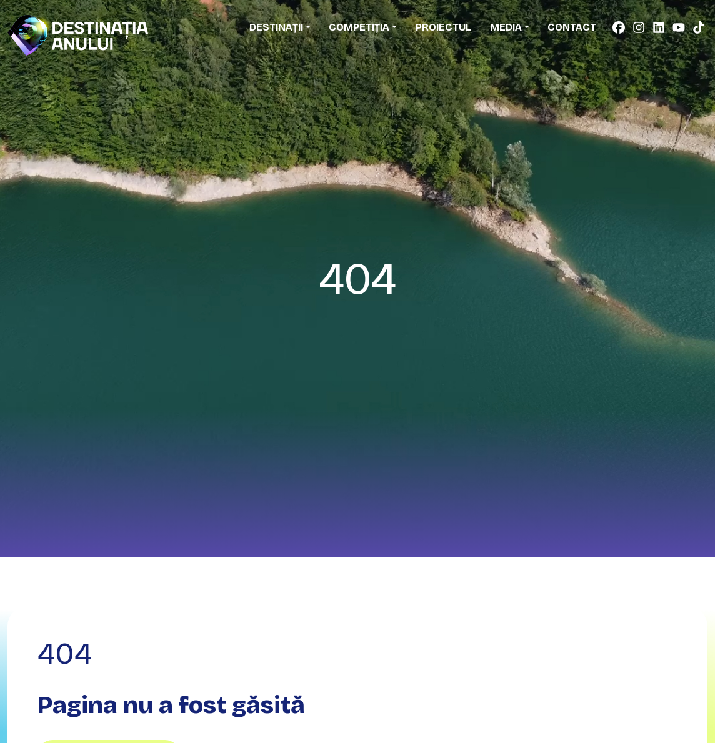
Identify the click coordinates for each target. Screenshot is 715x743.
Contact (572, 27)
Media (506, 27)
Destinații (276, 27)
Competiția (359, 27)
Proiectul (443, 27)
